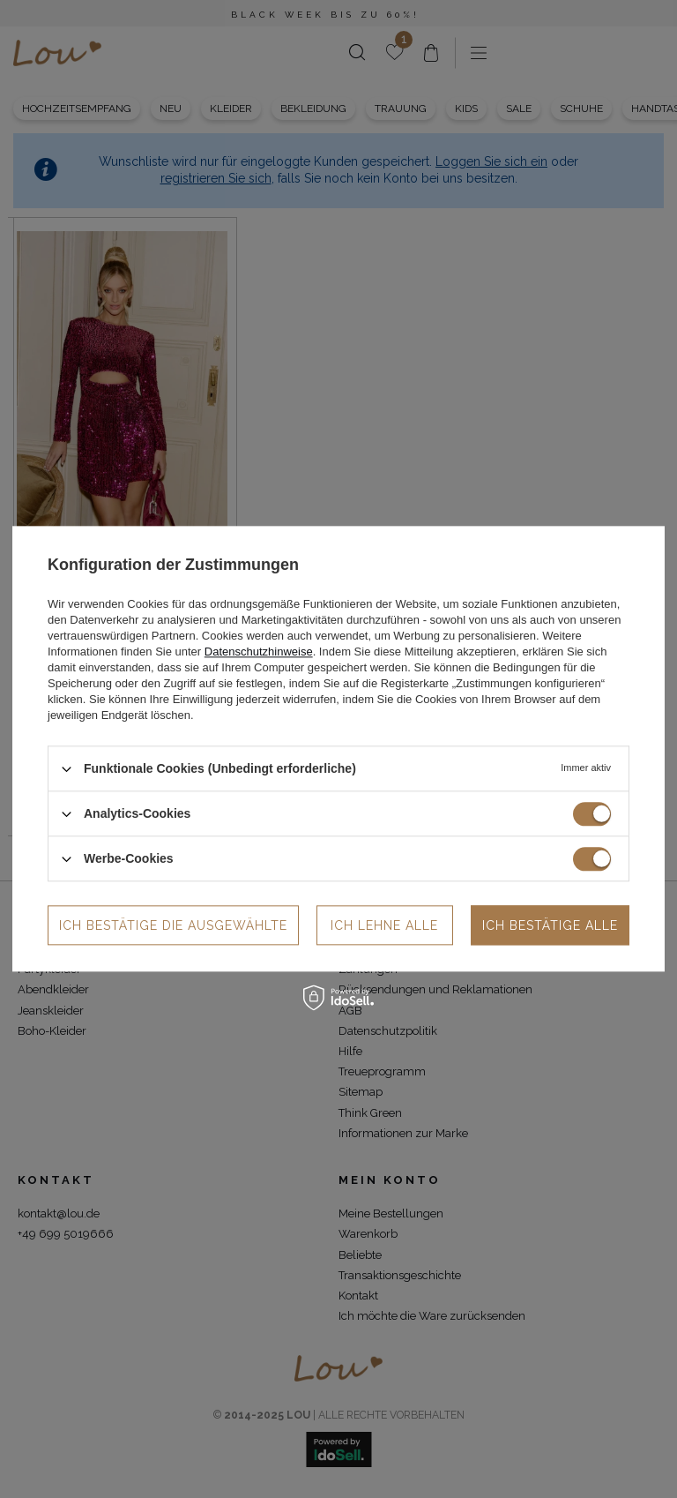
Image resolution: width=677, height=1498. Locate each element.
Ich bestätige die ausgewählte (173, 925)
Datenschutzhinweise (259, 651)
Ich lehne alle (384, 925)
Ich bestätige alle (550, 925)
